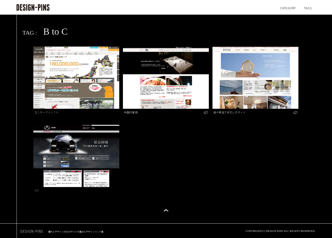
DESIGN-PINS (61, 231)
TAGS (308, 8)
